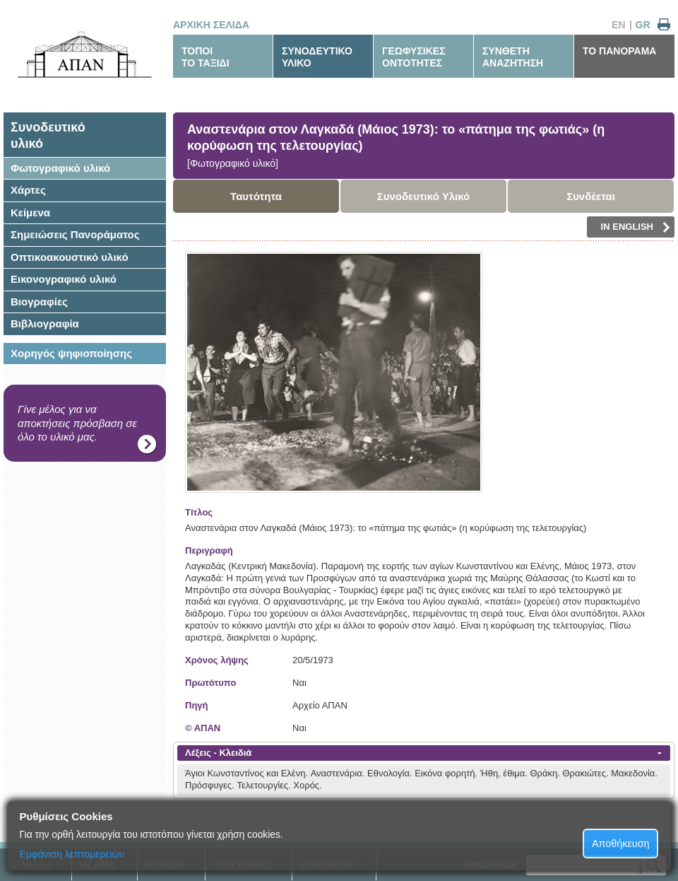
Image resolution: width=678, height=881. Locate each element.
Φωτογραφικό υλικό (60, 168)
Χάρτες (28, 190)
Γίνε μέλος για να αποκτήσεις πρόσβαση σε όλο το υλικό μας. (77, 423)
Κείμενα (30, 212)
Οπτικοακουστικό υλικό (70, 257)
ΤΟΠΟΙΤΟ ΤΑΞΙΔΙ (206, 57)
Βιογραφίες (39, 302)
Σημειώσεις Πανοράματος (75, 234)
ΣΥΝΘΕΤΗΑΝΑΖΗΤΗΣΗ (512, 57)
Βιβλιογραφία (45, 323)
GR (643, 24)
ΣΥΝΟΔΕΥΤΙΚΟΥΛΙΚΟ (317, 57)
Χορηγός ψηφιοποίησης (71, 353)
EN (618, 24)
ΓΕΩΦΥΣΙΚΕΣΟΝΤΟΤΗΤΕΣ (414, 57)
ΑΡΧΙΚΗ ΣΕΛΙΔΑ (211, 24)
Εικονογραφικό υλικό (64, 279)
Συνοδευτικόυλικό (48, 135)
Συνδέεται (590, 196)
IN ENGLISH (635, 227)
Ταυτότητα (256, 196)
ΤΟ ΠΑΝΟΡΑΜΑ (619, 51)
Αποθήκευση (621, 843)
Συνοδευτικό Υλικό (423, 196)
